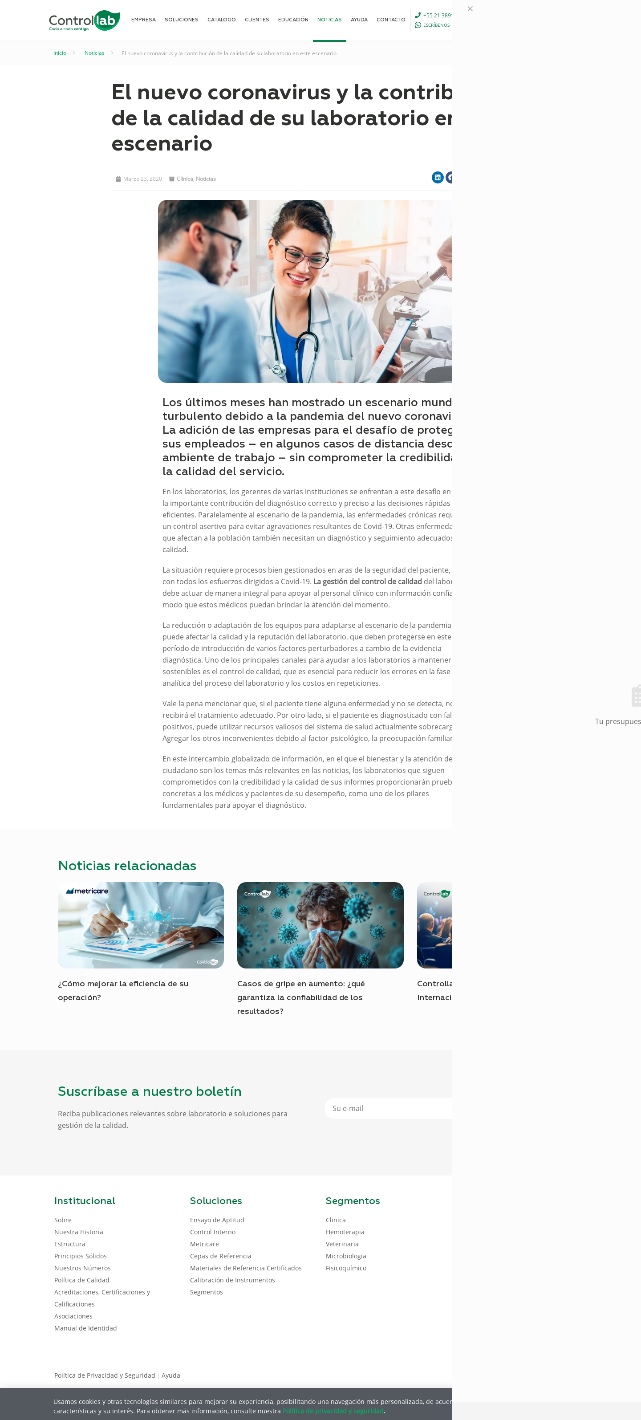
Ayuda (171, 1375)
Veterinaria (342, 1244)
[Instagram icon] (572, 1374)
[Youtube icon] (558, 1374)
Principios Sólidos (80, 1256)
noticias (206, 179)
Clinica (336, 1220)
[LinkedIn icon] (543, 1374)
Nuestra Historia (78, 1232)
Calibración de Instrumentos (232, 1280)
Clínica (185, 179)
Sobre (63, 1220)
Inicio (59, 53)
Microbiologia (346, 1256)
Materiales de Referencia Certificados (246, 1268)
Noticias (95, 53)
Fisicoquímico (346, 1268)
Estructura (69, 1244)
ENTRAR (566, 20)
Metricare (204, 1244)
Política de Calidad (82, 1280)
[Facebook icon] (529, 1374)
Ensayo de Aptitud (217, 1220)
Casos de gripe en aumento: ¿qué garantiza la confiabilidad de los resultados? (301, 998)
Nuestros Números (82, 1268)
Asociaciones (73, 1316)
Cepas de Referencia (221, 1256)
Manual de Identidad (85, 1328)
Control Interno (212, 1232)
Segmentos (206, 1292)
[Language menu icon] (527, 20)
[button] (438, 177)
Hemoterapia (345, 1232)
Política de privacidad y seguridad (333, 1410)
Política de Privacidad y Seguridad (105, 1375)
